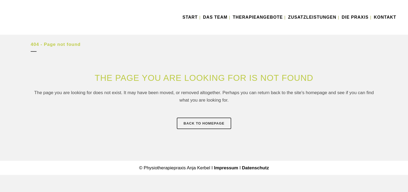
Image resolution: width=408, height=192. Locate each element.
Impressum (226, 167)
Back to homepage (203, 123)
